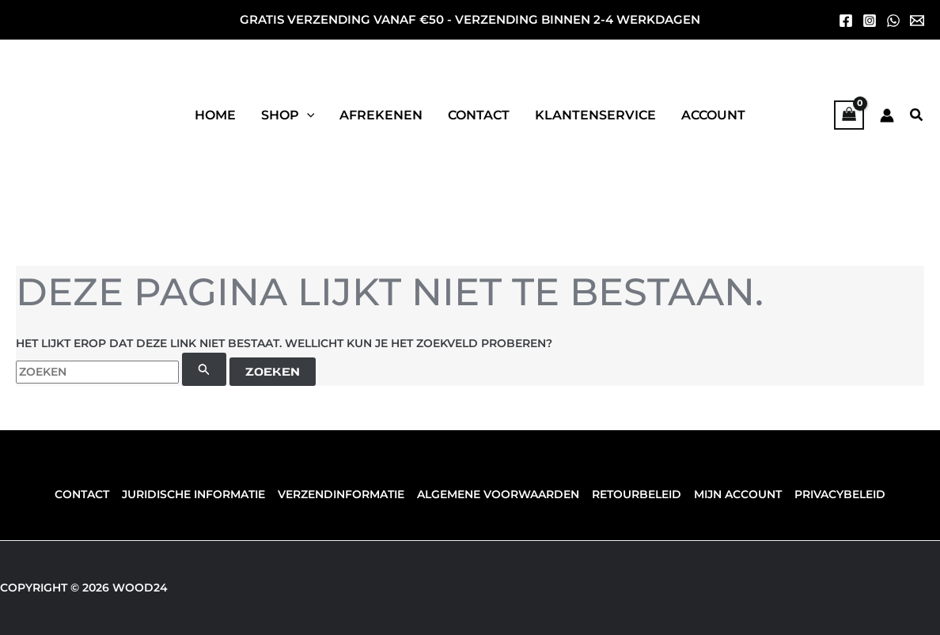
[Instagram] (869, 20)
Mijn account (735, 494)
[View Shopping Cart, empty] (848, 115)
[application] (307, 115)
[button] (288, 115)
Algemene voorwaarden (498, 494)
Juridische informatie (196, 494)
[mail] (917, 20)
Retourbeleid (635, 494)
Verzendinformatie (342, 494)
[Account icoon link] (887, 115)
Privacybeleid (835, 494)
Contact (86, 494)
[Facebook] (846, 20)
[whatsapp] (893, 20)
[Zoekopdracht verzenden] (204, 369)
